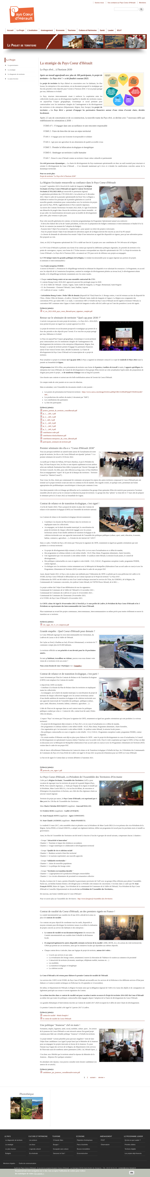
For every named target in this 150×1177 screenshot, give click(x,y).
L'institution (32, 30)
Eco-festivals (33, 1153)
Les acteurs (33, 1140)
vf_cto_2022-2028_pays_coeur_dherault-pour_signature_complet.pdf (67, 311)
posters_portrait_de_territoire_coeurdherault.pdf (60, 411)
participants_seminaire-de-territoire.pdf (57, 442)
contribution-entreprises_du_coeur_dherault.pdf (60, 439)
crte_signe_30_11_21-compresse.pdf (56, 625)
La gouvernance (13, 65)
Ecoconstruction (82, 1153)
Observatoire (105, 1144)
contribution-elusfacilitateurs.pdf (54, 436)
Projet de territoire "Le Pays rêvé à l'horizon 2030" (58, 176)
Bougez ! (56, 1144)
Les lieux (32, 1144)
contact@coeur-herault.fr (127, 1168)
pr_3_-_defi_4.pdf (49, 423)
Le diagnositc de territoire (13, 1140)
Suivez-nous (99, 3)
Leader (111, 30)
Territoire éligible (130, 1149)
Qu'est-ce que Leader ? (132, 1140)
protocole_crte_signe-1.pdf (52, 770)
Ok (131, 1173)
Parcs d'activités (82, 1144)
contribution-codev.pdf (51, 432)
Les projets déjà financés (133, 1153)
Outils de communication (27, 1163)
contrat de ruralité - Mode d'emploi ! (56, 1015)
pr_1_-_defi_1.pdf (49, 414)
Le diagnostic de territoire (16, 74)
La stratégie (11, 70)
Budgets (8, 1153)
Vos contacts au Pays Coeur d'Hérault (121, 3)
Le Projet (20, 30)
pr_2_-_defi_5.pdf (49, 426)
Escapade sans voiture (60, 1149)
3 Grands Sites (58, 1140)
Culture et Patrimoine (88, 30)
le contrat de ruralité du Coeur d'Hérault (57, 1019)
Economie (60, 30)
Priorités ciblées (130, 1144)
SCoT (119, 30)
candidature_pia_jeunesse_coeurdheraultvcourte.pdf (61, 1072)
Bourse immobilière (83, 1149)
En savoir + (39, 1174)
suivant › (93, 1077)
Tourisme (72, 30)
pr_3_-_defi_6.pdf (49, 429)
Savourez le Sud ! (59, 1153)
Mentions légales (9, 1163)
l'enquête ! (78, 666)
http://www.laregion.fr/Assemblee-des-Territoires (95, 899)
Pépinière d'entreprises (84, 1140)
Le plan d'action (13, 79)
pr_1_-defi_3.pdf (49, 420)
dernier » (101, 1077)
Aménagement (47, 30)
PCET (103, 1140)
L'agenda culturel (35, 1149)
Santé (102, 30)
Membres (142, 3)
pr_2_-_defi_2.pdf (49, 417)
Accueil (10, 30)
